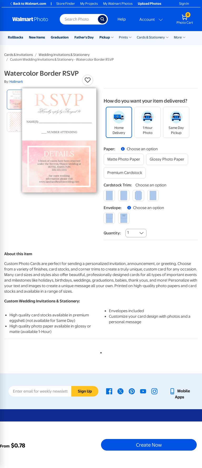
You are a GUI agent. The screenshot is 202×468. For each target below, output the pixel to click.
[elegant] (138, 195)
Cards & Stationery (151, 37)
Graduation (60, 37)
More (178, 37)
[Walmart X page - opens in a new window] (120, 391)
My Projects (89, 4)
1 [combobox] (128, 232)
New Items (37, 37)
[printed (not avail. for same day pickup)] (123, 218)
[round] (123, 195)
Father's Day (84, 37)
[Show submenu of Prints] (130, 37)
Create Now (149, 445)
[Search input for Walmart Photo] (79, 19)
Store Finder (65, 4)
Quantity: (112, 233)
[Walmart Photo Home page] (30, 19)
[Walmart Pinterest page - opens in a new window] (132, 391)
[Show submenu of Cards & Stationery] (167, 37)
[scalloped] (153, 195)
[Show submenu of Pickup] (112, 37)
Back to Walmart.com (27, 4)
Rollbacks (15, 37)
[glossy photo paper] (167, 159)
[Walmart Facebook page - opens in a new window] (109, 391)
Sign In (184, 4)
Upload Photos (149, 4)
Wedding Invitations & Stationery (64, 55)
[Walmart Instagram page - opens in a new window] (154, 391)
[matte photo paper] (124, 159)
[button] (88, 80)
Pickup (104, 37)
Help (122, 19)
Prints (123, 37)
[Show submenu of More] (184, 37)
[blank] (109, 218)
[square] (109, 195)
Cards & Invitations (18, 55)
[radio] (17, 99)
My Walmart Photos (118, 4)
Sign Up (85, 391)
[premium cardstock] (125, 172)
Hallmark (16, 82)
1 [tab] (100, 351)
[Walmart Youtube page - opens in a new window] (143, 391)
